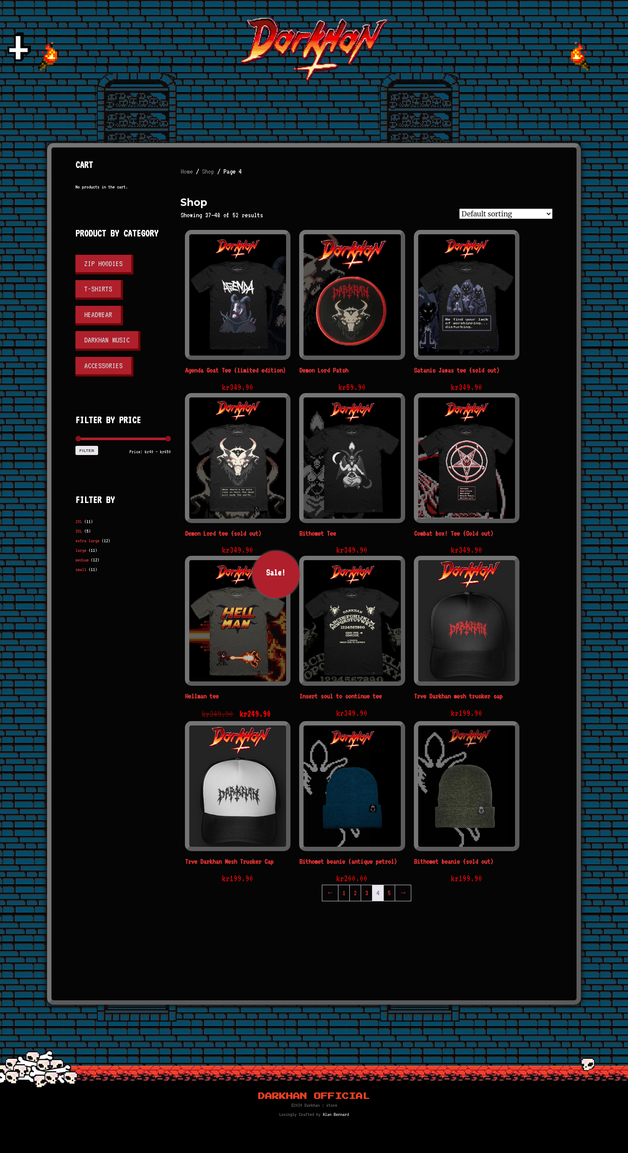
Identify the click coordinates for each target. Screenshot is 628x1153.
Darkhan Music (107, 339)
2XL (78, 521)
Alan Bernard (336, 1114)
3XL (78, 531)
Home (187, 171)
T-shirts (98, 288)
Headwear (98, 314)
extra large (87, 541)
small (80, 569)
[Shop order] (506, 214)
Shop (208, 171)
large (80, 550)
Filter (87, 450)
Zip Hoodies (103, 263)
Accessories (103, 365)
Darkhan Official (314, 1096)
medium (82, 560)
